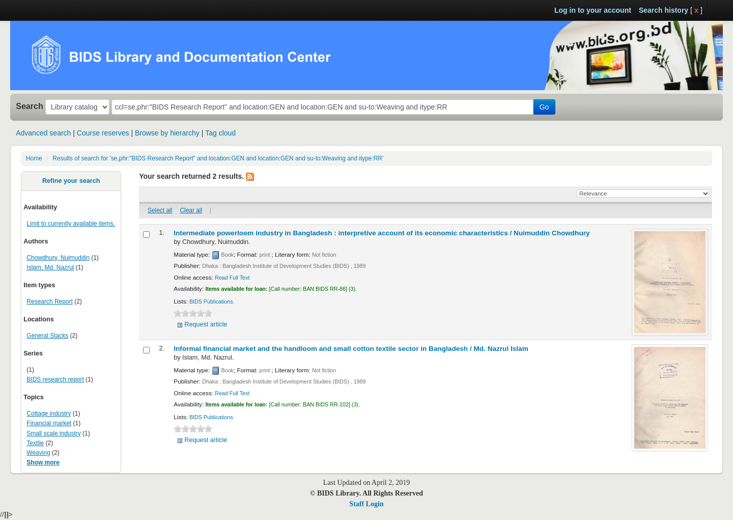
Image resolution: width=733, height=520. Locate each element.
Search (29, 106)
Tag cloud (220, 133)
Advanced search (43, 133)
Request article (205, 324)
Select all (160, 210)
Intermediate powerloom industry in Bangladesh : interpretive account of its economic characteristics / (381, 233)
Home (34, 158)
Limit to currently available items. (70, 223)
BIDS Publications (211, 301)
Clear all (191, 210)
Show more (43, 462)
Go (544, 107)
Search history (663, 10)
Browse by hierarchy (167, 133)
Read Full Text (232, 278)
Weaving (38, 452)
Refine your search (71, 180)
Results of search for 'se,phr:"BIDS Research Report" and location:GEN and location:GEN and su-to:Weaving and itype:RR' (217, 158)
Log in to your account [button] (592, 10)
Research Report (49, 301)
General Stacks (47, 335)
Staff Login (366, 504)
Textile (35, 443)
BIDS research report (54, 379)
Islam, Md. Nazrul (50, 267)
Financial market (48, 423)
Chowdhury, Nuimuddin (58, 257)
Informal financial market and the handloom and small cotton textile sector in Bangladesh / (351, 348)
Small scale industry (53, 433)
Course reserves (103, 133)
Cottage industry (48, 413)
